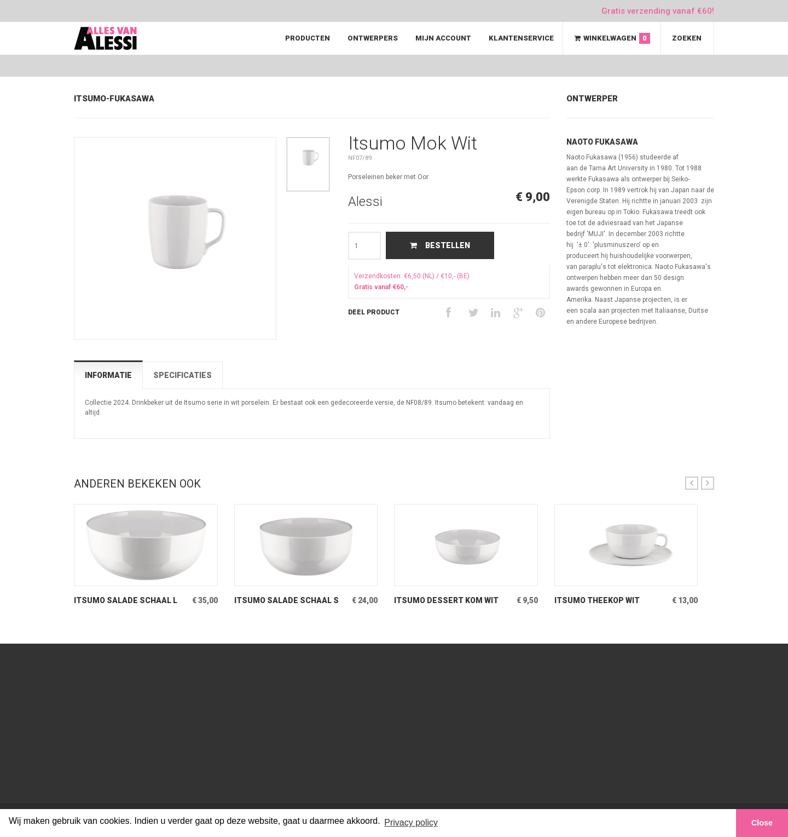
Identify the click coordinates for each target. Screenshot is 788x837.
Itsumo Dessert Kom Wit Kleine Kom (446, 600)
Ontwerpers (372, 38)
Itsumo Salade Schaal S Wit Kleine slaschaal (286, 600)
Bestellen (440, 245)
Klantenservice (521, 38)
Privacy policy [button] (411, 822)
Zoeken (687, 38)
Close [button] (762, 822)
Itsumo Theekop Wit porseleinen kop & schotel (597, 600)
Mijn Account (443, 38)
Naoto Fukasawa (602, 141)
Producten (307, 38)
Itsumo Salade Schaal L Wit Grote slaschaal (125, 600)
